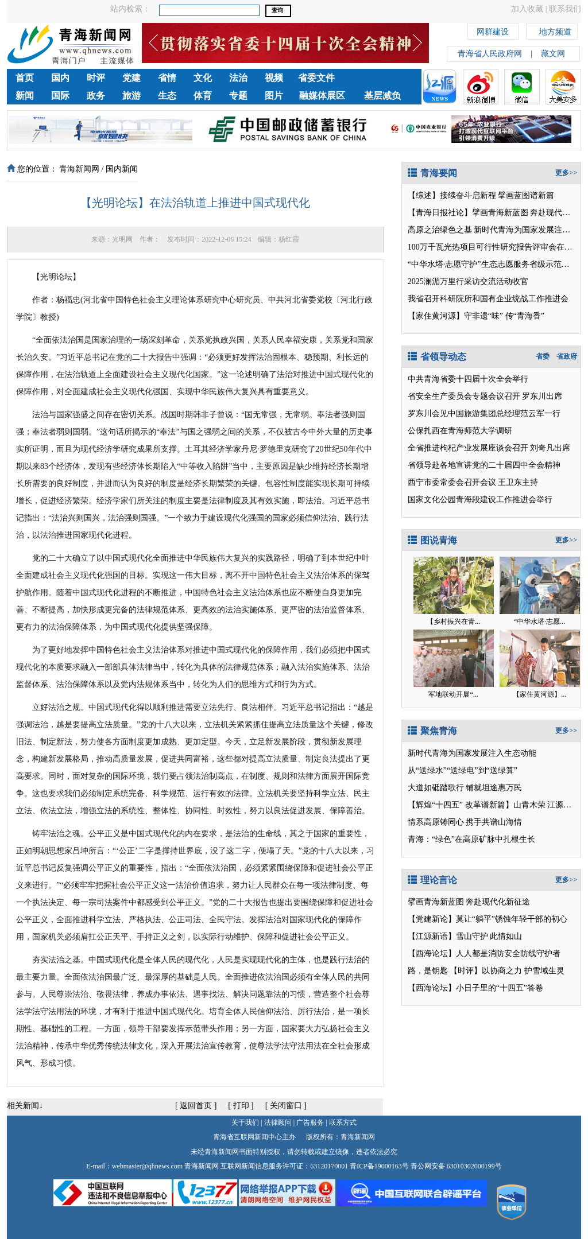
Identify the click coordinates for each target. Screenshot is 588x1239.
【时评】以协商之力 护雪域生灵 (507, 970)
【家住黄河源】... (539, 694)
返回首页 (196, 1105)
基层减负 (382, 95)
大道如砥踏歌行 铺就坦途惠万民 (465, 787)
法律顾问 (278, 1122)
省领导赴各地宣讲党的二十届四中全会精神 (484, 465)
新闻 (25, 95)
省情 (167, 78)
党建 (131, 78)
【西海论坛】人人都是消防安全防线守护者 (484, 953)
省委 (543, 356)
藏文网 (553, 53)
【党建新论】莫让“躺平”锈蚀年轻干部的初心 (487, 919)
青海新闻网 (79, 169)
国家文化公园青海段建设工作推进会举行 (480, 499)
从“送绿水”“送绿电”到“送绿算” (462, 770)
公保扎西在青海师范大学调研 (460, 430)
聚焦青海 (432, 731)
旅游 (131, 95)
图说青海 (432, 540)
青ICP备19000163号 (379, 1166)
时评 (96, 78)
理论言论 (432, 880)
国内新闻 (122, 169)
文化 (203, 78)
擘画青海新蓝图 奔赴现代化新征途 (469, 902)
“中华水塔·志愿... (539, 621)
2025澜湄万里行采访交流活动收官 (468, 281)
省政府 (566, 356)
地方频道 (555, 30)
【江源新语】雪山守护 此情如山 (465, 936)
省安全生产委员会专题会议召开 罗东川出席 (485, 396)
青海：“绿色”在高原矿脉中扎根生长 (471, 839)
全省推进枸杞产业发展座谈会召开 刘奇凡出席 (489, 448)
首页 (25, 78)
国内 (60, 78)
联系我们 (565, 9)
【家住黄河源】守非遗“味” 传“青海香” (476, 316)
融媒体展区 (322, 95)
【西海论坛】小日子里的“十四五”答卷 (475, 988)
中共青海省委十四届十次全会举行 (468, 379)
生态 (167, 95)
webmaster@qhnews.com (147, 1166)
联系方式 (343, 1122)
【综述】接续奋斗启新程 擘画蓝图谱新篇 (481, 195)
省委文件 (316, 78)
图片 (274, 95)
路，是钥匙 (428, 970)
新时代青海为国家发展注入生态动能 (472, 753)
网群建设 (493, 30)
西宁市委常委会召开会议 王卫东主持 (473, 482)
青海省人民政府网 (490, 53)
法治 (238, 78)
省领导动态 (437, 357)
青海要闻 (432, 173)
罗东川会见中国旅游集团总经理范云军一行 (484, 413)
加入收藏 (527, 9)
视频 (274, 78)
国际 (60, 95)
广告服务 (310, 1122)
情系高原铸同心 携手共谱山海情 (465, 822)
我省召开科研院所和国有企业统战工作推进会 (488, 298)
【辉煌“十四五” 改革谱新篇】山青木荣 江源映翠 (493, 805)
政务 (96, 95)
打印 (241, 1105)
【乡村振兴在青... (453, 621)
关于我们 (245, 1122)
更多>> (566, 173)
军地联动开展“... (453, 694)
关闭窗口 (286, 1105)
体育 (203, 95)
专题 (238, 95)
